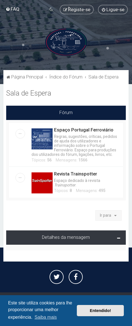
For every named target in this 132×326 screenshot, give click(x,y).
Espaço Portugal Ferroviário (83, 130)
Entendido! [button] (100, 310)
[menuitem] (12, 9)
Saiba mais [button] (46, 317)
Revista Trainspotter (75, 174)
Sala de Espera (28, 93)
